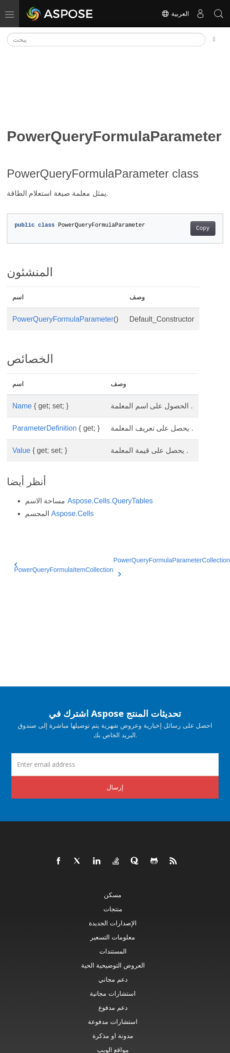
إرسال (115, 787)
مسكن (113, 894)
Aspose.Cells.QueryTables (110, 501)
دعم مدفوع (113, 1007)
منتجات (113, 908)
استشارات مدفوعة (113, 1021)
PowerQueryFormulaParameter (62, 319)
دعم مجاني (113, 979)
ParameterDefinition (44, 428)
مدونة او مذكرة (112, 1035)
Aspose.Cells (72, 513)
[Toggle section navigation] (214, 39)
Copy (203, 228)
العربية (175, 14)
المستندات (113, 951)
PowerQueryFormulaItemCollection (63, 567)
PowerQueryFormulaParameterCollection (171, 565)
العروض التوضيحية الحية (113, 965)
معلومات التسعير (112, 937)
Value (21, 450)
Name (22, 406)
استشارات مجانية (113, 993)
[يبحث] (106, 39)
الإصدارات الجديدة (113, 923)
